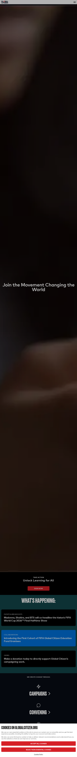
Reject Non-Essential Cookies (38, 750)
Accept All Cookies (38, 743)
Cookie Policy (38, 754)
